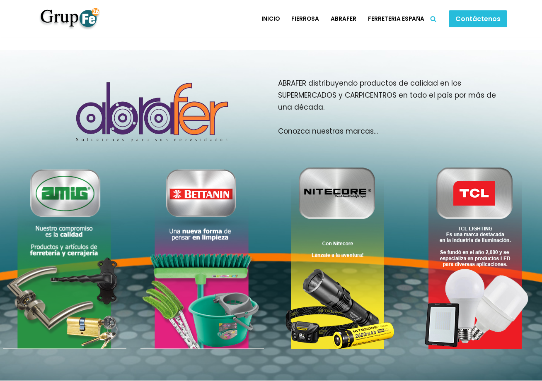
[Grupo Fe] (67, 18)
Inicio (270, 19)
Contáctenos (478, 19)
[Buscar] (433, 19)
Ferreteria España (396, 19)
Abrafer (343, 19)
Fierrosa (305, 19)
